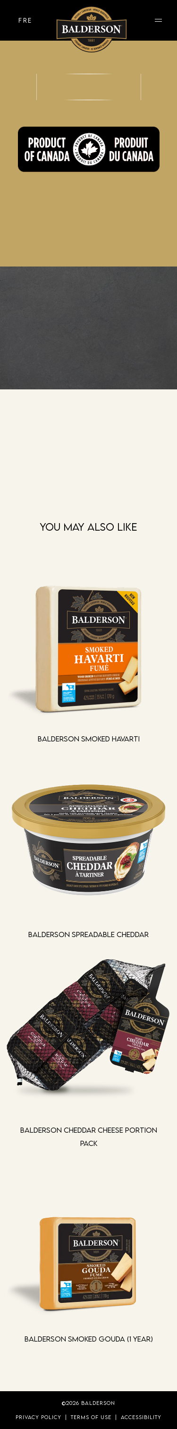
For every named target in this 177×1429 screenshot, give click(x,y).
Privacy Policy (38, 1417)
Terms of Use (91, 1417)
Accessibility (141, 1417)
